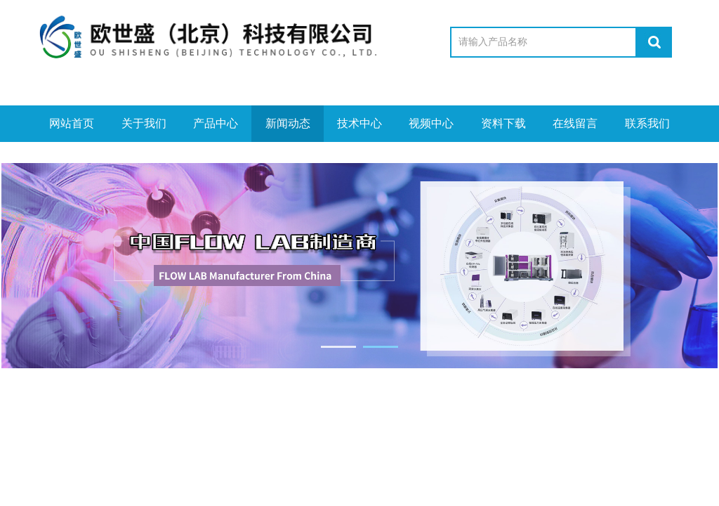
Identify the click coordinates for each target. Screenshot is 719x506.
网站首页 (71, 123)
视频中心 (431, 123)
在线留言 (575, 123)
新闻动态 (287, 123)
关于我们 (143, 123)
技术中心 (359, 123)
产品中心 (215, 123)
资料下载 (503, 123)
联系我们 (647, 123)
